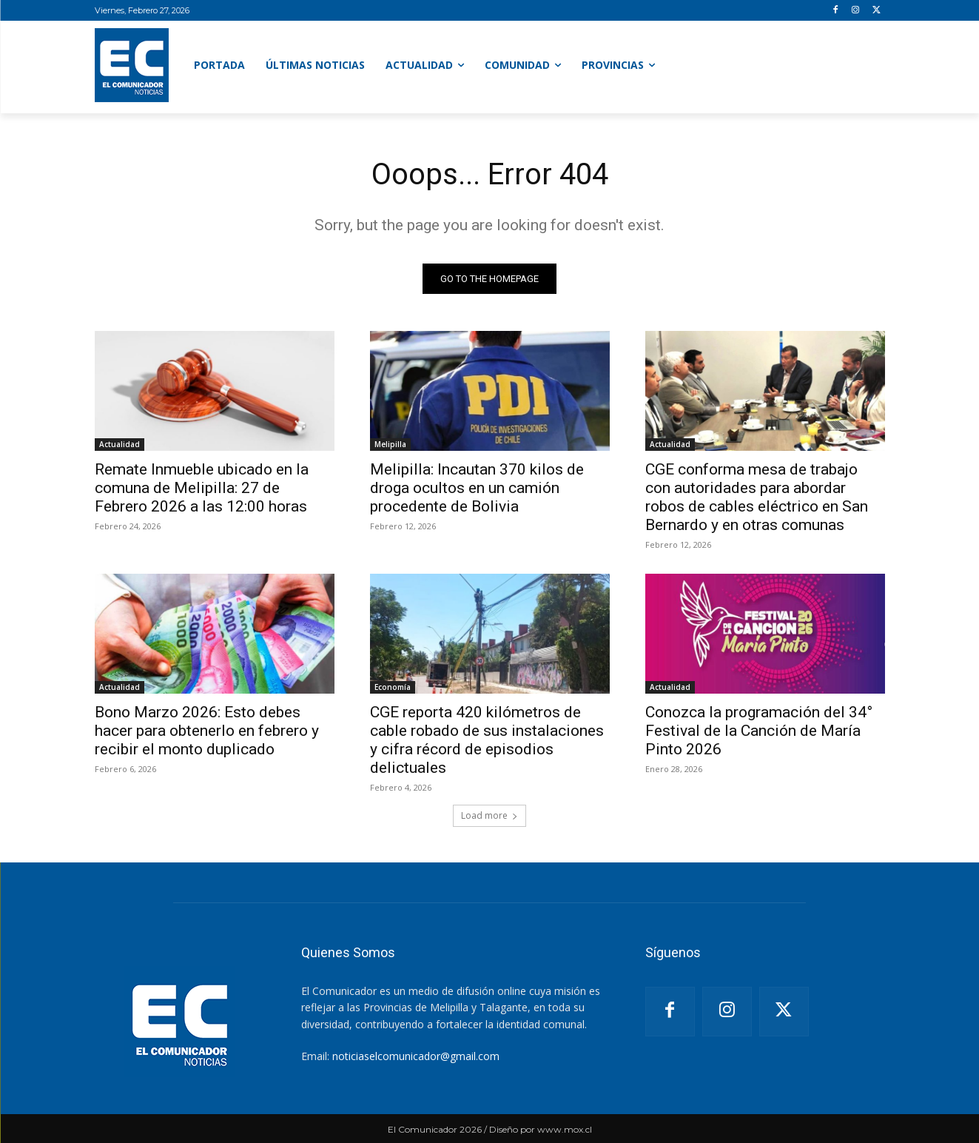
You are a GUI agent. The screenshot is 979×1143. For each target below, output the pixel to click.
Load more (489, 815)
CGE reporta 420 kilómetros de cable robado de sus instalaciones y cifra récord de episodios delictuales (487, 740)
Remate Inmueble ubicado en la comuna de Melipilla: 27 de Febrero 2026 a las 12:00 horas (202, 487)
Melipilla (390, 444)
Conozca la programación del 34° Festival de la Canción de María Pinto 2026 (758, 730)
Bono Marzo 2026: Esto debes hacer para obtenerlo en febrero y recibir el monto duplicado (207, 730)
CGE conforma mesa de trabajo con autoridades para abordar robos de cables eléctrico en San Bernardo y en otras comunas (756, 497)
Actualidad (119, 444)
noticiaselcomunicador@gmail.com (415, 1056)
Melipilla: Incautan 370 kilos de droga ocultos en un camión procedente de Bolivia (477, 487)
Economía (392, 687)
